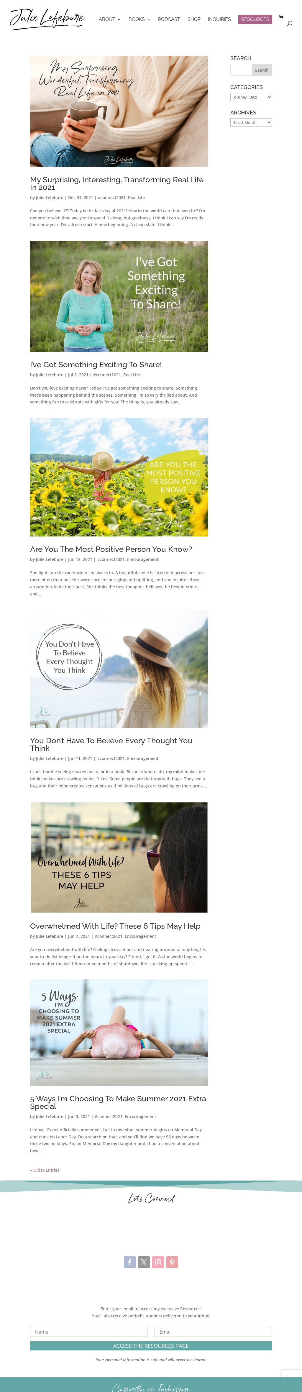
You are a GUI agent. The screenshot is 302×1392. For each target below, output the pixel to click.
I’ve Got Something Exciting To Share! (96, 364)
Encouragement (142, 559)
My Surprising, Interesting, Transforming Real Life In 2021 (116, 183)
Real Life (136, 197)
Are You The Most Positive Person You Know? (111, 549)
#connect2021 (112, 197)
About (107, 19)
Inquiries (219, 19)
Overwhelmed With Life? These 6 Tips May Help (115, 926)
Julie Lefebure (49, 197)
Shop (194, 19)
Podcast (169, 19)
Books (137, 19)
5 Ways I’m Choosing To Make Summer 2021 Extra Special (118, 1102)
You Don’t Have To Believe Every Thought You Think (111, 744)
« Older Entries (45, 1170)
